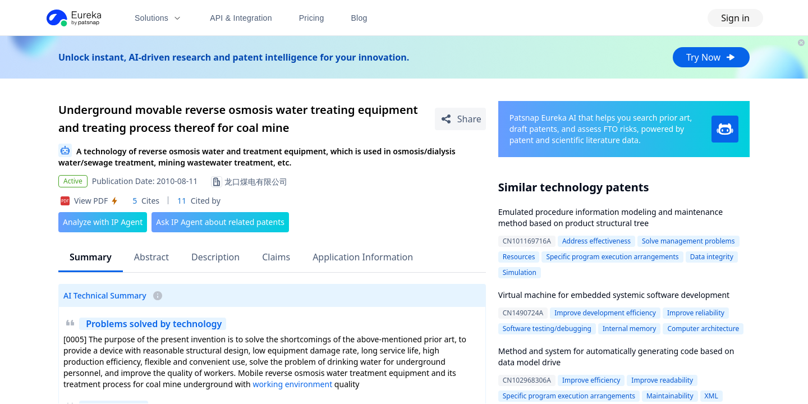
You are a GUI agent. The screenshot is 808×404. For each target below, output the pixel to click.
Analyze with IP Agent (103, 222)
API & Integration (241, 17)
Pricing (311, 17)
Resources (519, 256)
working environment (292, 384)
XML (711, 396)
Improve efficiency (591, 380)
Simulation (519, 272)
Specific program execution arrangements (612, 256)
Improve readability (662, 380)
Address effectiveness (596, 241)
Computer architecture (703, 328)
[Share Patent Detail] (460, 119)
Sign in (735, 18)
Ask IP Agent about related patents (220, 222)
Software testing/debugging (547, 328)
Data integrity (711, 256)
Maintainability (670, 396)
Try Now (711, 57)
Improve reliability (695, 313)
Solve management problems (688, 241)
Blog (359, 17)
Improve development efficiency (605, 313)
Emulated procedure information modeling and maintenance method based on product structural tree (610, 217)
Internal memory (629, 328)
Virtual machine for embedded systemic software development (613, 295)
